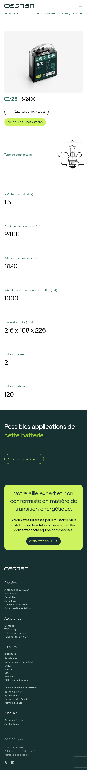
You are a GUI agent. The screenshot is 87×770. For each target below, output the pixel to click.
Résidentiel (10, 658)
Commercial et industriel (18, 662)
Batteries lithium (13, 691)
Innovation (10, 593)
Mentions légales (14, 747)
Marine (8, 669)
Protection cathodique (24, 458)
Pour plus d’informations (25, 122)
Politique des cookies (16, 754)
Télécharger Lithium (15, 633)
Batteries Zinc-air (14, 720)
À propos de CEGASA (16, 589)
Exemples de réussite (16, 699)
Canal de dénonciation (17, 608)
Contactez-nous (43, 541)
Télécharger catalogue (26, 112)
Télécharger (11, 629)
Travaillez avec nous (15, 604)
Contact (9, 625)
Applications (11, 695)
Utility (7, 665)
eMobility (9, 676)
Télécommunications (16, 680)
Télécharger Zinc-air (16, 636)
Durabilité (10, 597)
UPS (6, 673)
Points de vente (13, 702)
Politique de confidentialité (19, 751)
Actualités (10, 601)
